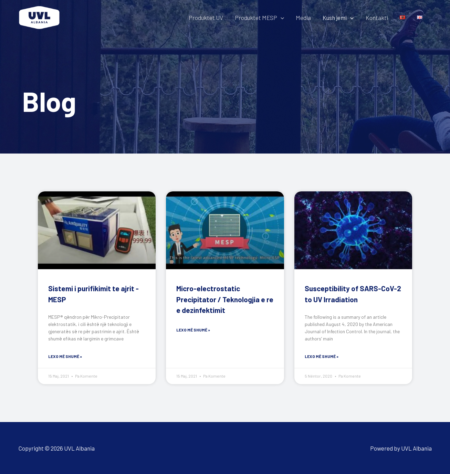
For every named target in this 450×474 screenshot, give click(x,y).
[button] (280, 18)
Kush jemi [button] (338, 18)
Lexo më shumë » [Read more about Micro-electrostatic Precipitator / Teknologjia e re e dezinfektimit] (193, 329)
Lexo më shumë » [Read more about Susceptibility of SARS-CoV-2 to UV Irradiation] (321, 356)
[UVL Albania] (39, 16)
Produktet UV (206, 17)
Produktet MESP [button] (259, 18)
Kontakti (377, 17)
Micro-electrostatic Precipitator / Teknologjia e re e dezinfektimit (224, 299)
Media (303, 17)
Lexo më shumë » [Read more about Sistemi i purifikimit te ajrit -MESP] (65, 356)
